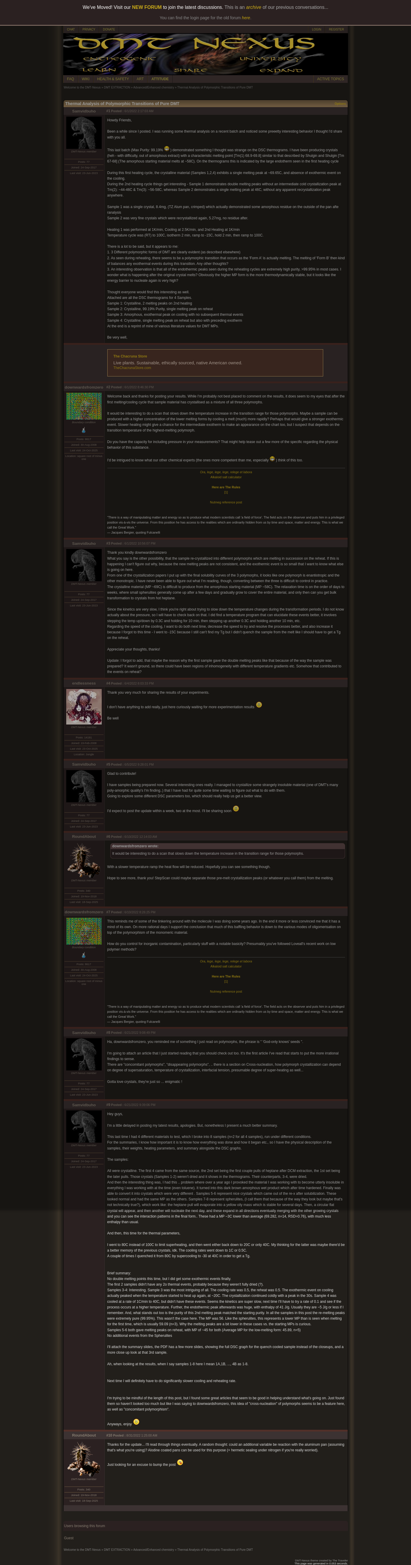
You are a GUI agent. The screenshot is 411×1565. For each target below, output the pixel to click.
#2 (108, 387)
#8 (108, 1033)
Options (340, 103)
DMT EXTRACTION (117, 87)
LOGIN (316, 29)
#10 (109, 1435)
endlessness (84, 683)
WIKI (86, 79)
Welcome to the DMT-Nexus (82, 87)
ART (140, 79)
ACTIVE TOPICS (330, 79)
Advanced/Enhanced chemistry (153, 87)
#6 (108, 837)
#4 (108, 683)
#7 (108, 912)
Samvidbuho (84, 111)
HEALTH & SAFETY (113, 79)
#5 (108, 764)
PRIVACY (88, 29)
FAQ (70, 79)
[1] (226, 492)
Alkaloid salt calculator (226, 477)
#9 (108, 1105)
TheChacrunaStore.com (132, 368)
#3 (108, 543)
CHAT (71, 29)
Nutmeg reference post (226, 502)
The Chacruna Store (130, 356)
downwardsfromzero (84, 387)
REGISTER (336, 29)
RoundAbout (84, 836)
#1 (108, 111)
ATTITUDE (160, 79)
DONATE (109, 29)
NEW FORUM (147, 7)
